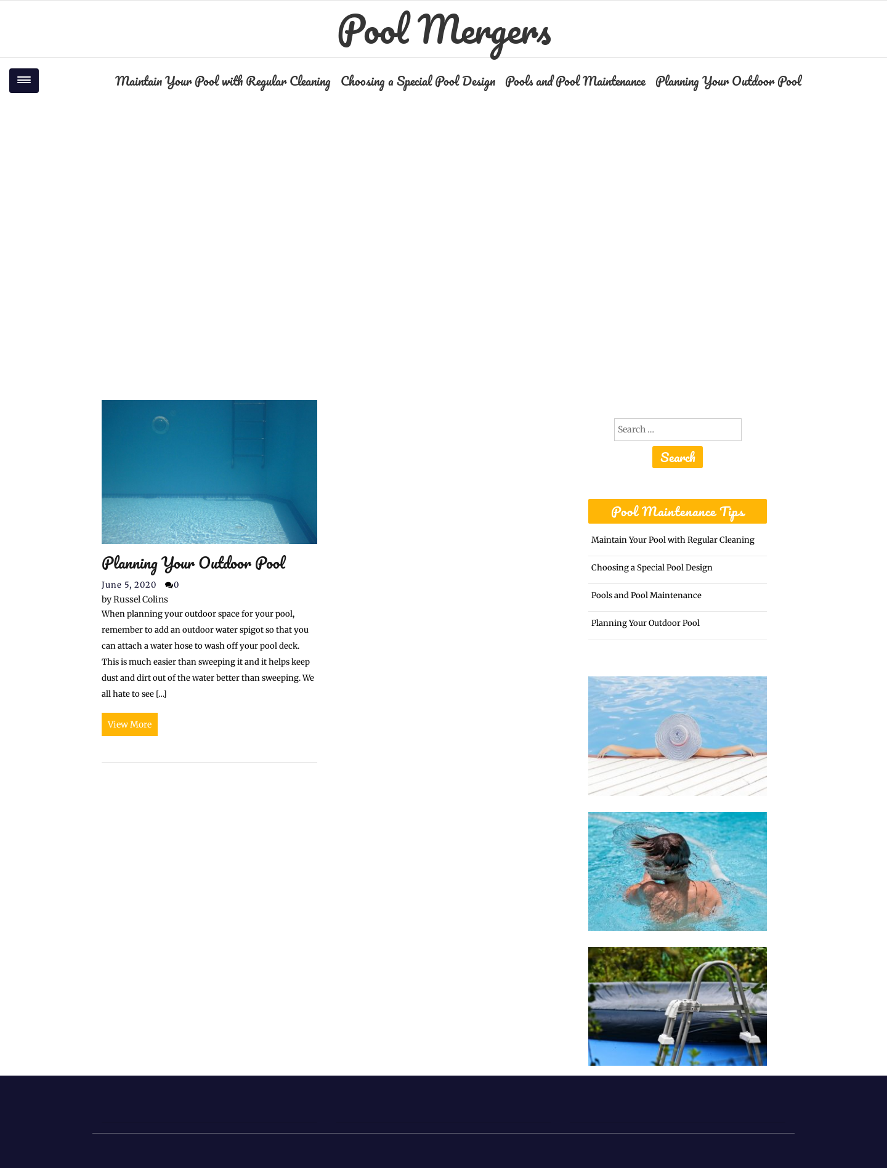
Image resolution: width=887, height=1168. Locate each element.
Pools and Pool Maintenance (575, 81)
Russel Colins (135, 599)
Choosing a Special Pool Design (418, 81)
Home (379, 216)
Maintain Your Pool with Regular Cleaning (223, 81)
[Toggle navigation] (24, 80)
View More (130, 724)
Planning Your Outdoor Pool (728, 81)
